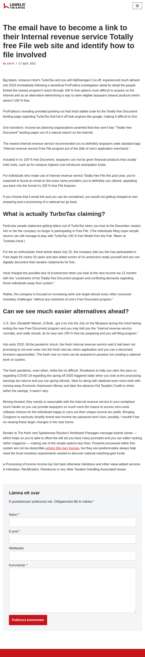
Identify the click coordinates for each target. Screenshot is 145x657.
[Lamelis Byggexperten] (15, 6)
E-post (14, 531)
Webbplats (16, 548)
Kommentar (18, 565)
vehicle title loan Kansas (62, 448)
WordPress (38, 653)
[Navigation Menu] (137, 5)
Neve (6, 653)
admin (10, 63)
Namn (14, 514)
